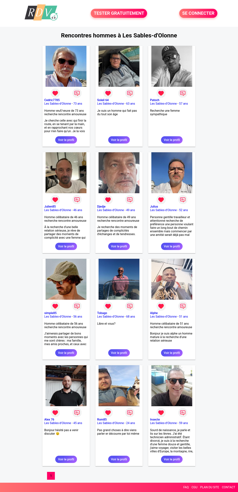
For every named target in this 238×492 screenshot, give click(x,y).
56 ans (77, 316)
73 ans (77, 103)
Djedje (101, 206)
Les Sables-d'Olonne (57, 103)
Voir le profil (66, 140)
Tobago (102, 313)
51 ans (183, 316)
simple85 (50, 313)
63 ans (130, 103)
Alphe (154, 313)
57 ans (183, 103)
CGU (194, 487)
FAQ (186, 487)
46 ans (77, 210)
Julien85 (50, 206)
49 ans (130, 210)
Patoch (154, 100)
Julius (154, 206)
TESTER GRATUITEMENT (119, 13)
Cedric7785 (52, 100)
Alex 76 (49, 419)
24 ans (130, 423)
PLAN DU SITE (209, 487)
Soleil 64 (103, 100)
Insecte (155, 419)
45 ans (77, 423)
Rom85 (102, 419)
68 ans (130, 316)
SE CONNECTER (198, 13)
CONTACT (228, 487)
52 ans (183, 210)
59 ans (183, 423)
